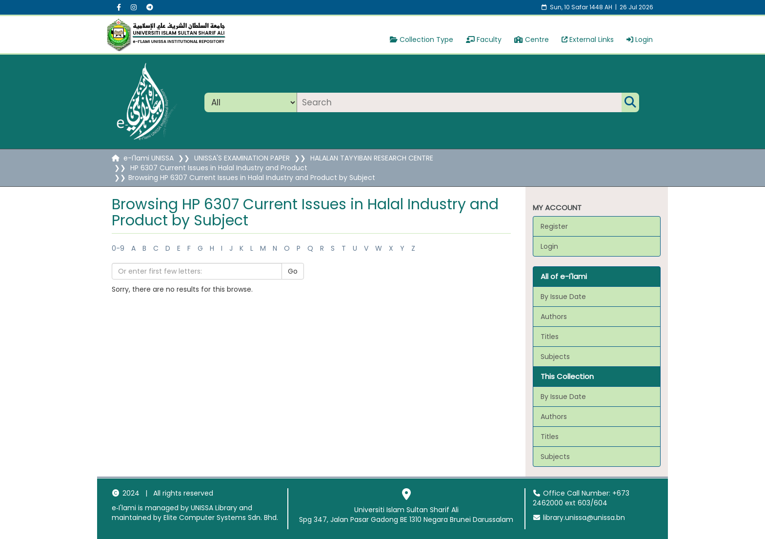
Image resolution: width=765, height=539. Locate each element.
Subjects (555, 356)
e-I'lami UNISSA (148, 158)
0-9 (118, 248)
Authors (554, 316)
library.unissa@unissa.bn (579, 517)
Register (554, 226)
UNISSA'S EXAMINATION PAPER (242, 158)
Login (639, 39)
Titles (550, 336)
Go (293, 271)
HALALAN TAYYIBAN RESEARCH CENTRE (371, 158)
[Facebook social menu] (119, 7)
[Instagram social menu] (133, 7)
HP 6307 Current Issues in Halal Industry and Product (218, 168)
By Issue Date (563, 296)
